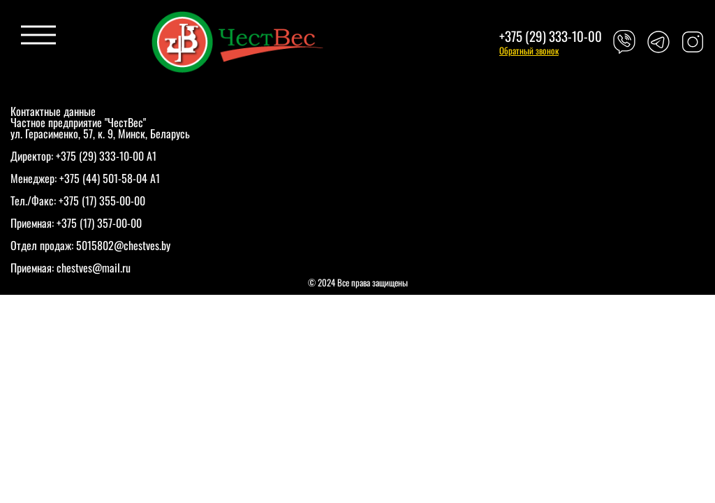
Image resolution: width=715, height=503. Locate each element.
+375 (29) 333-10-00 (550, 36)
